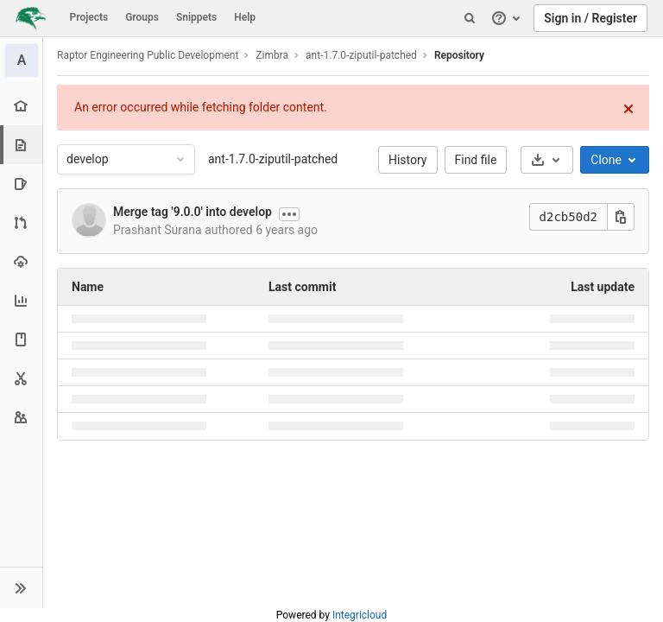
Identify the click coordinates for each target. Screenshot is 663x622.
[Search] (469, 18)
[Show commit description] (289, 214)
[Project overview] (21, 105)
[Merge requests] (21, 222)
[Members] (21, 416)
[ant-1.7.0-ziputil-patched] (21, 60)
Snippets (196, 17)
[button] (21, 587)
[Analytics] (21, 300)
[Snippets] (21, 378)
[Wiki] (21, 339)
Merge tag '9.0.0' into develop (192, 212)
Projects (89, 17)
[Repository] (22, 144)
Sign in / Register (590, 18)
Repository (459, 55)
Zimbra (272, 55)
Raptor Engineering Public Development (147, 55)
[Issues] (21, 183)
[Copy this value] (621, 217)
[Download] (547, 160)
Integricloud (359, 615)
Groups (142, 17)
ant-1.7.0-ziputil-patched (273, 159)
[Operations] (21, 261)
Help (245, 17)
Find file (476, 160)
